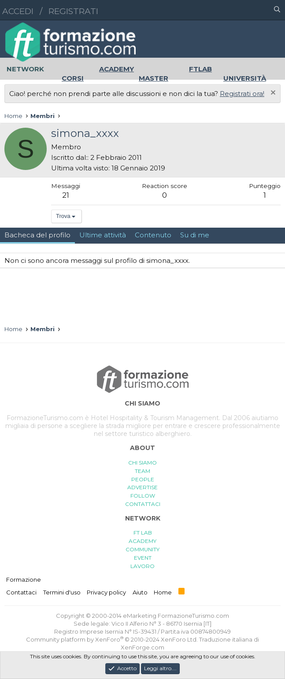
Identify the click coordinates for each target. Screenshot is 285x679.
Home (163, 592)
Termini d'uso (62, 592)
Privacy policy (106, 592)
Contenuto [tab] (153, 235)
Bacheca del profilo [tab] (37, 235)
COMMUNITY (142, 549)
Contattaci (21, 592)
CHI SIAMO (142, 462)
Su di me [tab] (194, 235)
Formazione (23, 579)
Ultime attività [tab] (102, 235)
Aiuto (140, 592)
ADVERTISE (142, 487)
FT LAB (142, 532)
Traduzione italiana (225, 639)
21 (65, 195)
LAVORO (142, 566)
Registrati (73, 11)
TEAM (142, 471)
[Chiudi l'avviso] (272, 93)
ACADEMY (142, 541)
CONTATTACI (142, 504)
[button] (239, 10)
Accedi (17, 11)
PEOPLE (142, 479)
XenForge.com (142, 647)
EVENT (143, 557)
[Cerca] (277, 10)
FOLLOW (142, 495)
